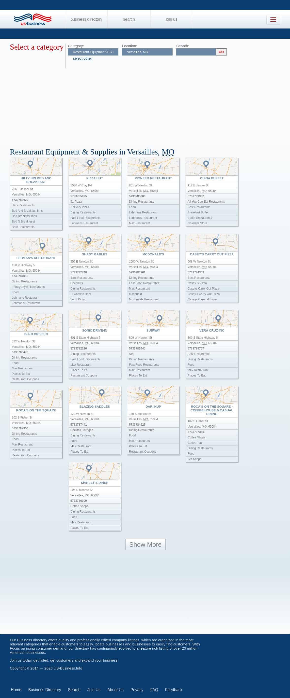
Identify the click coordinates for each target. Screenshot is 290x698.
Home (16, 690)
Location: (129, 46)
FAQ (154, 690)
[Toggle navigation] (273, 20)
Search (129, 19)
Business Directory (86, 19)
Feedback (173, 690)
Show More (145, 544)
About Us (115, 690)
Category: (76, 46)
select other (82, 58)
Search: (182, 46)
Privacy (136, 690)
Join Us (171, 19)
